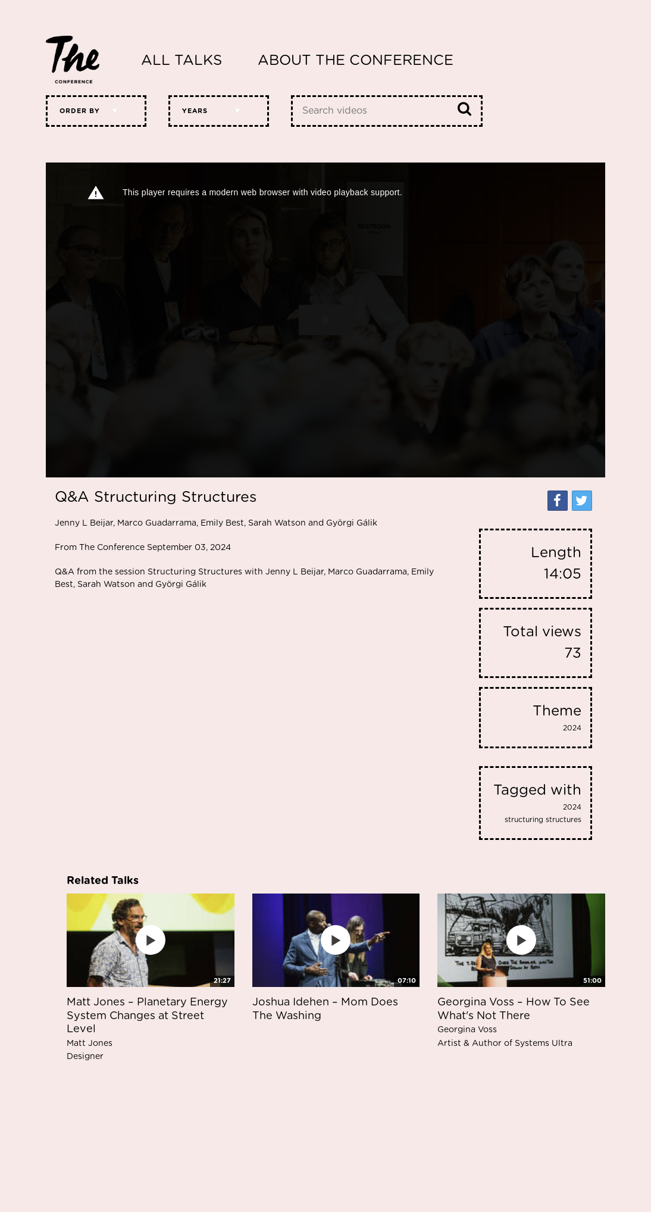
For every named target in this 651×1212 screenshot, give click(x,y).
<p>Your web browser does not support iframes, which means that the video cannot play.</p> (325, 320)
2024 (572, 728)
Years (195, 111)
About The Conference (355, 61)
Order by (80, 111)
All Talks (181, 61)
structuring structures (543, 819)
